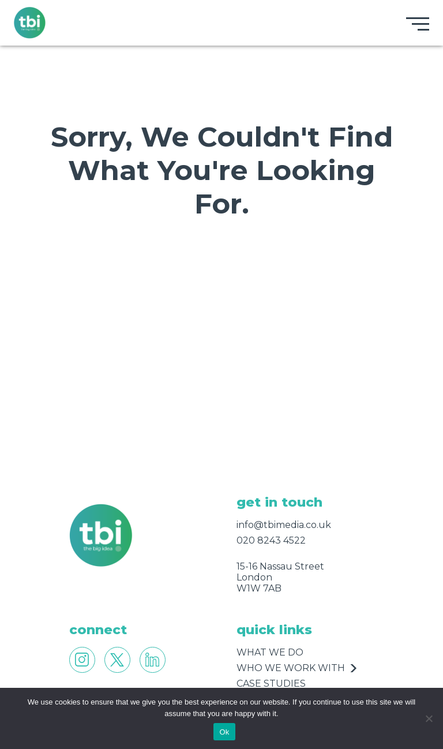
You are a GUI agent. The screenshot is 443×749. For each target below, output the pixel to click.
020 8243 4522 (271, 540)
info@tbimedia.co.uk (283, 524)
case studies (271, 683)
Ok (224, 732)
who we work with (290, 667)
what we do (269, 652)
